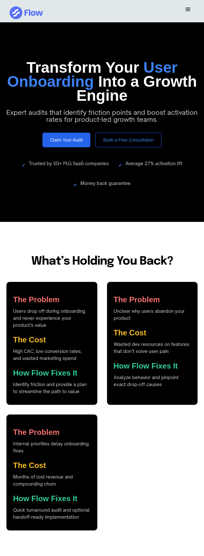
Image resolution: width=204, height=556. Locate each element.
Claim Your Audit (66, 140)
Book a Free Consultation (128, 140)
